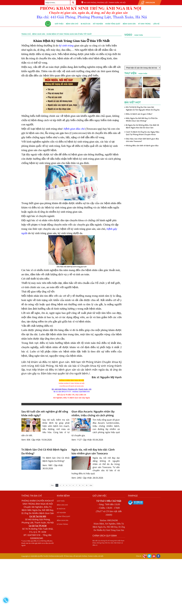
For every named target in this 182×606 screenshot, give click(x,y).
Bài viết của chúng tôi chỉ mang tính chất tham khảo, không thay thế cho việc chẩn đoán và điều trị (108, 543)
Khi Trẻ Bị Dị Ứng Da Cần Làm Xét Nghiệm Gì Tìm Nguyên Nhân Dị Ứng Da (142, 108)
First (52, 485)
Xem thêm (138, 35)
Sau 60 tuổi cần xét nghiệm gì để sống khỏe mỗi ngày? (44, 413)
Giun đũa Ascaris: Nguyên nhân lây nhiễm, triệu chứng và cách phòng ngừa (93, 413)
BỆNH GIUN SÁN (129, 24)
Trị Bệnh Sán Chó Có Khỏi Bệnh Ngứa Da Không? (44, 451)
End (91, 485)
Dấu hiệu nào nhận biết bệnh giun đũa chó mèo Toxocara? (142, 140)
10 (86, 485)
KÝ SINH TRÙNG (144, 24)
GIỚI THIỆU (59, 24)
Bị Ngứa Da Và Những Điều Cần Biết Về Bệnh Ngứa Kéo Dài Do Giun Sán (142, 126)
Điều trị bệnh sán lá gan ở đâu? (139, 114)
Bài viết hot (132, 102)
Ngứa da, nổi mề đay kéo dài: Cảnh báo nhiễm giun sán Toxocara (93, 451)
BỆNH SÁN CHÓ (72, 24)
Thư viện (130, 73)
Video (128, 34)
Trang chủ (26, 34)
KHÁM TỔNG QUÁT (112, 24)
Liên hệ (156, 24)
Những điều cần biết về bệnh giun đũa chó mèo (142, 146)
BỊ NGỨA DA (85, 24)
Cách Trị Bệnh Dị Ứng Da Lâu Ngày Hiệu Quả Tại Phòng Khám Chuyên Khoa (142, 133)
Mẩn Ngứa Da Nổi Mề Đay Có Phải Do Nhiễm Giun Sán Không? (142, 119)
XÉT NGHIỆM (98, 24)
